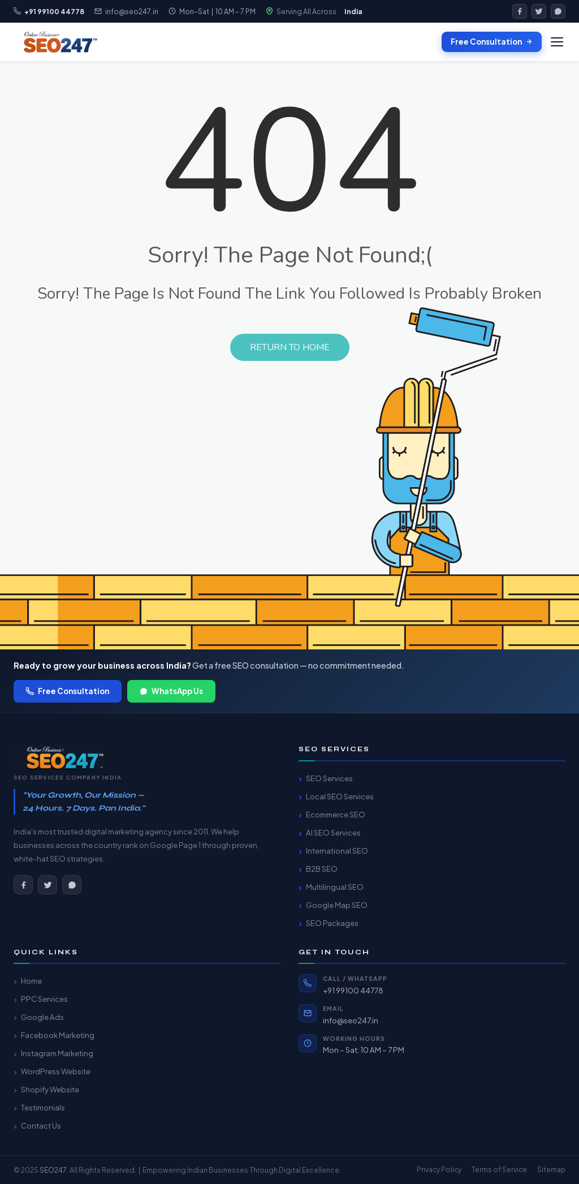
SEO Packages (332, 923)
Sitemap (551, 1169)
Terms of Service (499, 1169)
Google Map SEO (337, 905)
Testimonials (43, 1107)
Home (31, 980)
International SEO (337, 850)
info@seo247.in (131, 11)
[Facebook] (519, 11)
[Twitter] (539, 11)
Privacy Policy (439, 1169)
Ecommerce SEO (335, 814)
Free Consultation (492, 41)
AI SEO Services (333, 832)
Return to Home (290, 347)
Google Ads (42, 1017)
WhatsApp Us (171, 691)
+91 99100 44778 (353, 990)
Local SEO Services (340, 796)
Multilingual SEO (335, 887)
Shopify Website (50, 1089)
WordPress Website (55, 1071)
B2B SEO (322, 868)
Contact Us (41, 1125)
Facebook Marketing (57, 1035)
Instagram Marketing (57, 1053)
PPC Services (44, 999)
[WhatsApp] (558, 11)
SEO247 (53, 1169)
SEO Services (329, 778)
